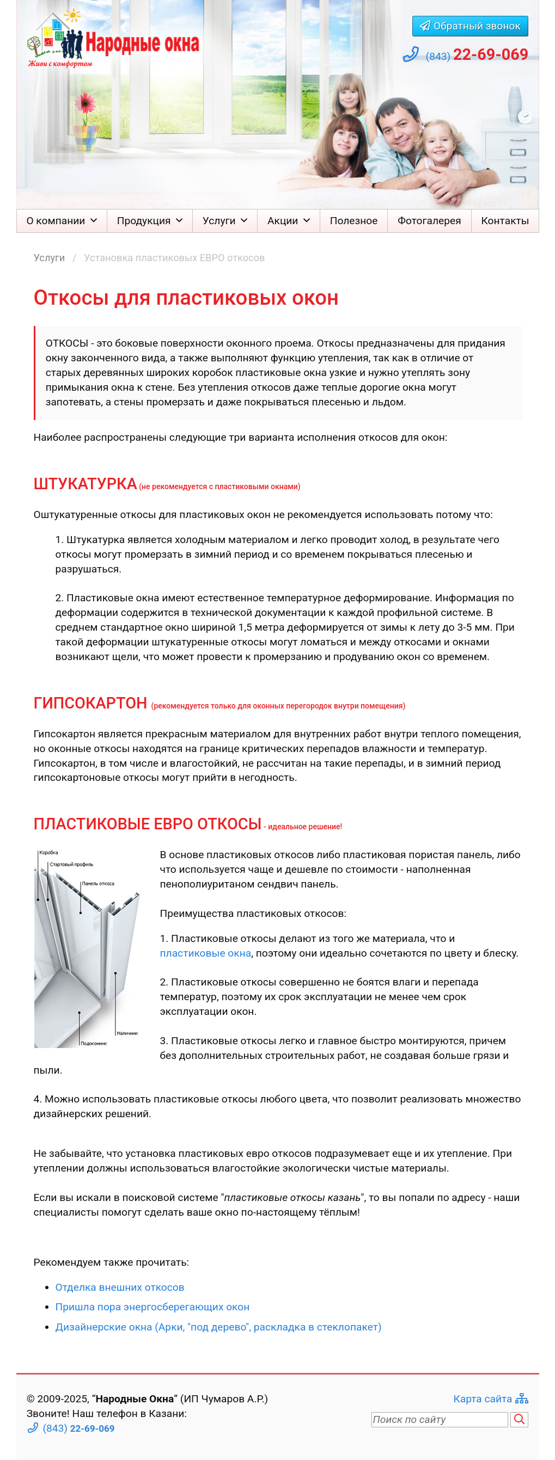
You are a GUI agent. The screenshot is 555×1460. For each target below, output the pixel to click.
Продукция (144, 220)
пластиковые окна (206, 953)
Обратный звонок (477, 26)
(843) (477, 54)
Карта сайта (482, 1399)
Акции (282, 220)
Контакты (505, 220)
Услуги (219, 220)
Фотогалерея (429, 220)
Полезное (354, 220)
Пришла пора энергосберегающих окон (153, 1307)
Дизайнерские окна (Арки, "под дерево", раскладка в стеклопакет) (219, 1327)
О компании (55, 220)
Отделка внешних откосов (120, 1287)
